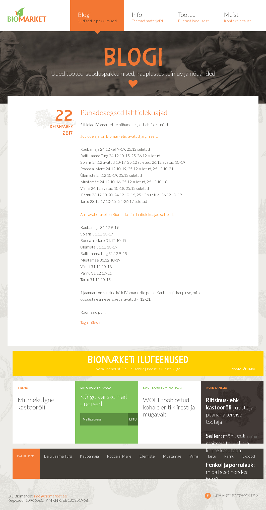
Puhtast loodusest (193, 17)
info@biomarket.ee (50, 495)
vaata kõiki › (248, 437)
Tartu (211, 456)
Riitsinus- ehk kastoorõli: (222, 404)
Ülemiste (147, 456)
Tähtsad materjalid (147, 17)
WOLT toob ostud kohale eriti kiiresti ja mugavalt (169, 407)
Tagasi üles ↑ (90, 322)
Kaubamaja (89, 456)
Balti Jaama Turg (58, 456)
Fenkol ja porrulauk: (230, 464)
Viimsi (194, 456)
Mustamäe (172, 456)
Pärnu (229, 456)
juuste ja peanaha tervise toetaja (229, 414)
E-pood (248, 456)
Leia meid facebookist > (208, 495)
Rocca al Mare (119, 456)
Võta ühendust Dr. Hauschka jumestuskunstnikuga (138, 363)
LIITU (133, 419)
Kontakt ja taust (237, 17)
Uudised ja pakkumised (97, 17)
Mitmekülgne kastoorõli (36, 403)
